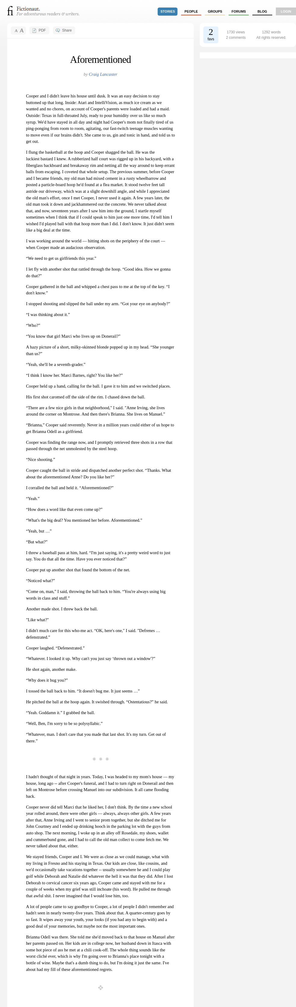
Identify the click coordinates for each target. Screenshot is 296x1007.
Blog (262, 11)
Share (67, 30)
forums (239, 11)
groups (215, 11)
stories (168, 11)
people (191, 11)
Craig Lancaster (103, 74)
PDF (42, 30)
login (286, 11)
